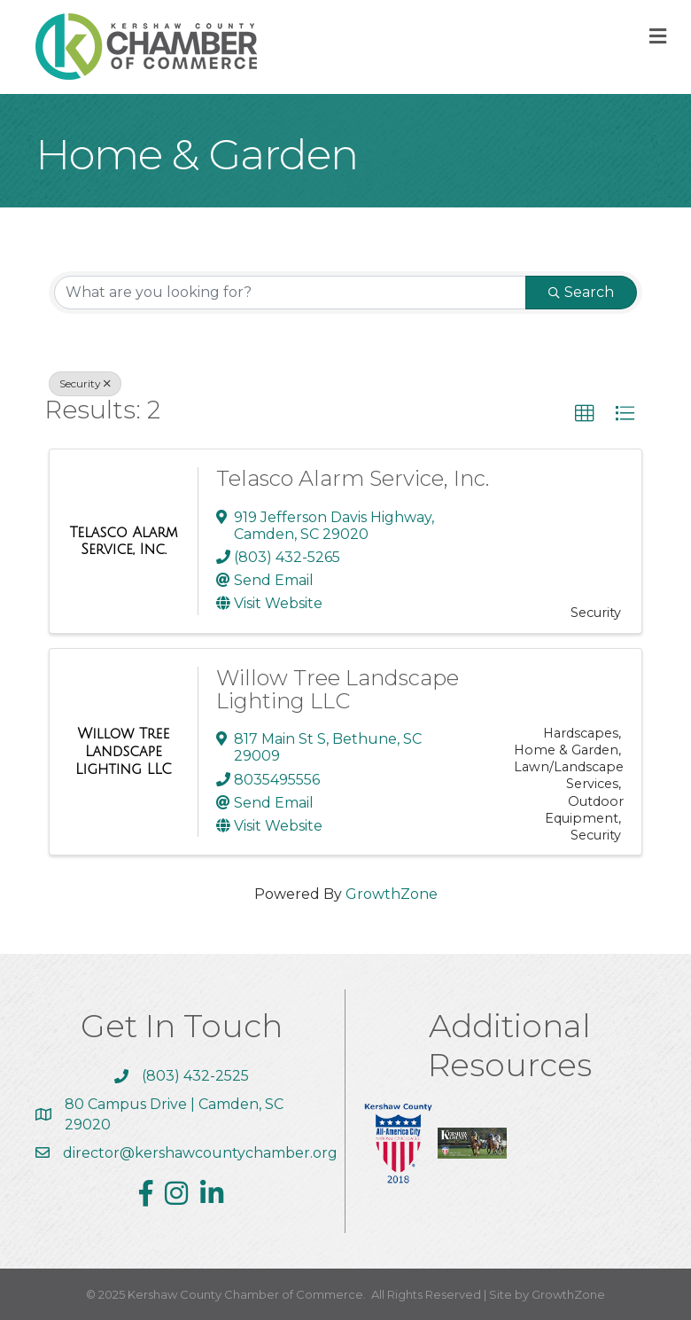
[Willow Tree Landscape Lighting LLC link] (123, 751)
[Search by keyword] (290, 292)
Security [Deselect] (85, 383)
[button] (584, 414)
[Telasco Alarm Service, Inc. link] (123, 541)
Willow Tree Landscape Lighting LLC (337, 689)
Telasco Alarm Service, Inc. (352, 478)
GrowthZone (392, 894)
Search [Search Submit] (581, 292)
